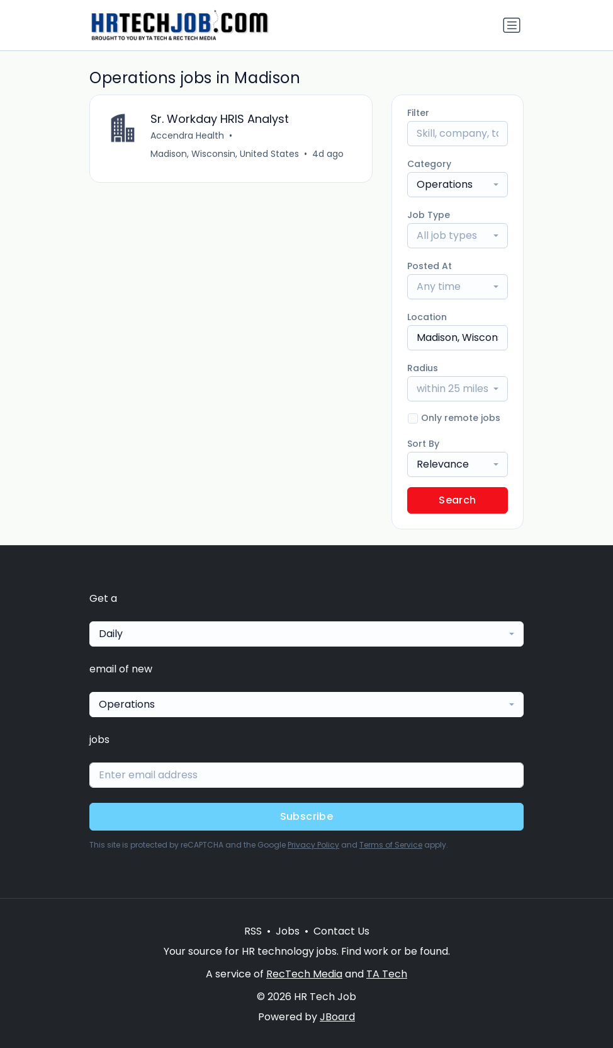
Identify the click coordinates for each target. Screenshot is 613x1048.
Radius (422, 368)
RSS (253, 931)
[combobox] (457, 184)
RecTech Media (304, 974)
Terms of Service (390, 844)
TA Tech (386, 974)
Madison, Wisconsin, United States (224, 153)
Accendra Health (187, 135)
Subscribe (307, 816)
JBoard (337, 1017)
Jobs (288, 931)
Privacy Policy (313, 844)
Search (457, 500)
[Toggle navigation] (512, 25)
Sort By (423, 443)
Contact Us (341, 931)
